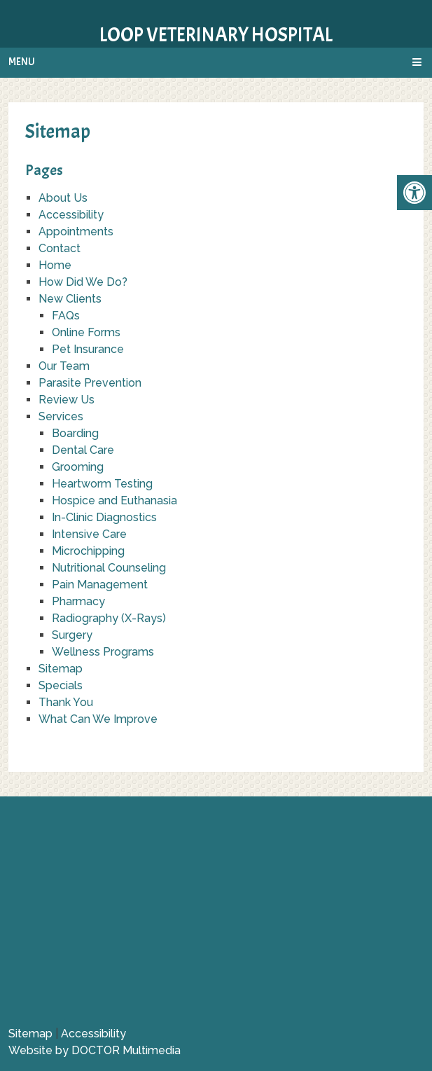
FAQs (66, 315)
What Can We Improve (98, 719)
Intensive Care (89, 534)
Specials (61, 685)
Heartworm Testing (102, 483)
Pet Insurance (88, 349)
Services (61, 416)
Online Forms (86, 332)
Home (55, 265)
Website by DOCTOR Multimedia (94, 1050)
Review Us (67, 399)
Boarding (75, 433)
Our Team (64, 366)
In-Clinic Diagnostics (104, 517)
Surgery (72, 635)
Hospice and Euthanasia (114, 500)
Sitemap (61, 668)
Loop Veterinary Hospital (216, 35)
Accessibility (71, 214)
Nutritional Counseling (109, 567)
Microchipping (88, 551)
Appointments (76, 231)
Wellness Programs (103, 651)
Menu (21, 62)
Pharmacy (78, 601)
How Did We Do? (83, 282)
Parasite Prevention (90, 382)
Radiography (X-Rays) (109, 618)
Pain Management (100, 584)
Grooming (78, 467)
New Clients (70, 298)
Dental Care (83, 450)
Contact (60, 248)
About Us (63, 198)
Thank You (66, 702)
